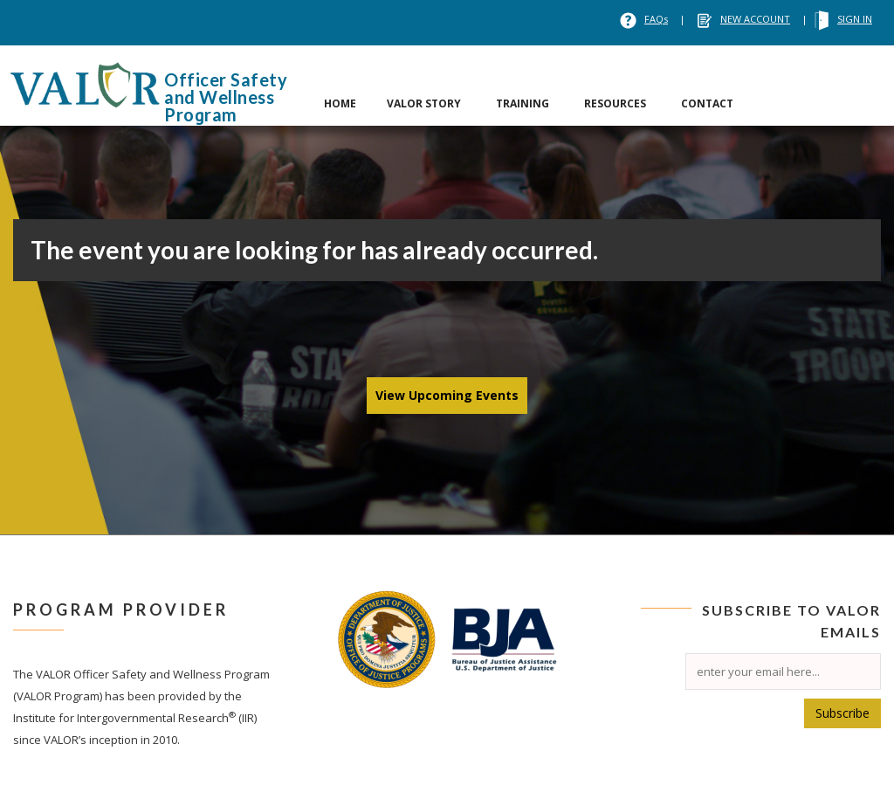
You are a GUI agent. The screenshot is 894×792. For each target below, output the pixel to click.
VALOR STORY (424, 103)
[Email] (783, 671)
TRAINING (522, 103)
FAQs (656, 18)
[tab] (340, 85)
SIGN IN (854, 18)
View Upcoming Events (447, 395)
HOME (340, 103)
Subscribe (842, 713)
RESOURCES (615, 103)
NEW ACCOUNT (755, 18)
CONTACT (707, 103)
